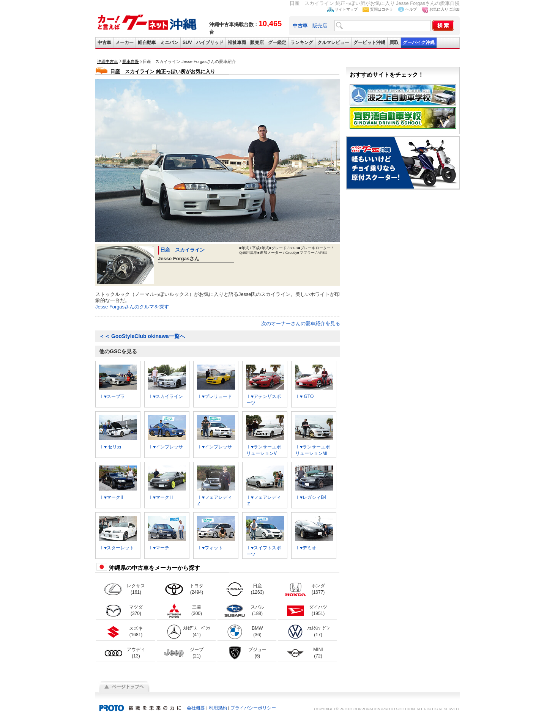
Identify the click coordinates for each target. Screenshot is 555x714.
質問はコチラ (381, 9)
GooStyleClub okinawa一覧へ (142, 336)
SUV (187, 42)
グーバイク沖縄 (419, 42)
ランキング (301, 42)
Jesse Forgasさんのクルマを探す (132, 307)
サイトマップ (346, 9)
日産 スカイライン (182, 250)
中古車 (104, 42)
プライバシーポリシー (253, 708)
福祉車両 (237, 42)
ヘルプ (411, 9)
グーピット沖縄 (369, 42)
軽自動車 (147, 42)
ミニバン (169, 42)
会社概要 (196, 708)
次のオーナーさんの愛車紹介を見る (300, 323)
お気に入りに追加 (444, 9)
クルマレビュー (333, 42)
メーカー (124, 42)
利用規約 (218, 708)
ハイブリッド (210, 42)
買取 (394, 42)
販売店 (319, 25)
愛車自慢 (130, 61)
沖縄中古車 (107, 61)
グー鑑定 (277, 42)
